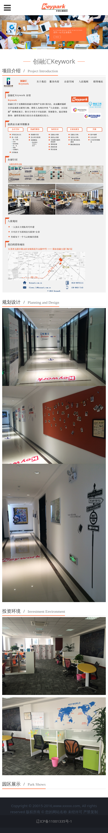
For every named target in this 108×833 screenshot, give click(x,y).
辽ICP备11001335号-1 (54, 821)
